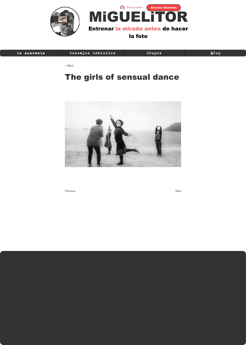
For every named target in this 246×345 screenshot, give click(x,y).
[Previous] (76, 191)
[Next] (172, 191)
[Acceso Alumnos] (164, 7)
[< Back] (76, 65)
